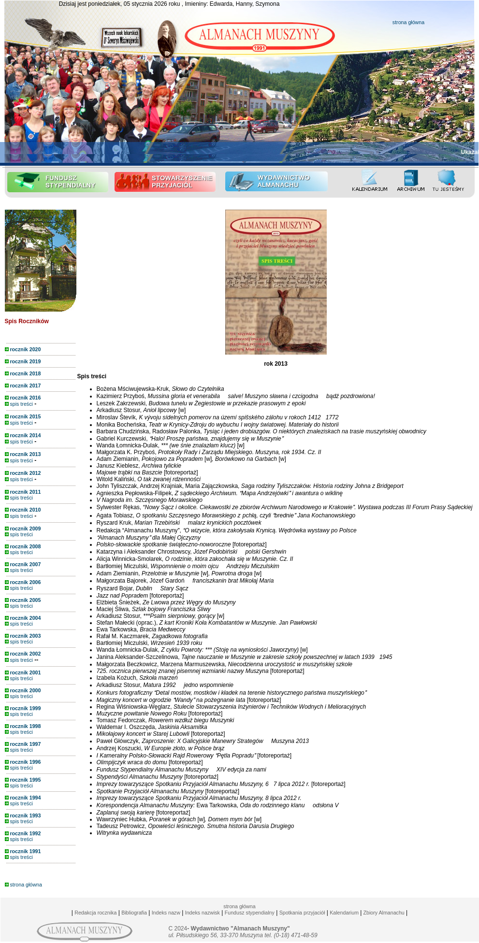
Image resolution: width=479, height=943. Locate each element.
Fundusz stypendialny (250, 912)
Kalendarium (344, 912)
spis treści (19, 404)
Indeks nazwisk (202, 912)
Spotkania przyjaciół (302, 912)
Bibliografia (134, 912)
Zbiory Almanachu (383, 912)
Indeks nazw (166, 912)
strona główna (408, 22)
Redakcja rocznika (95, 912)
